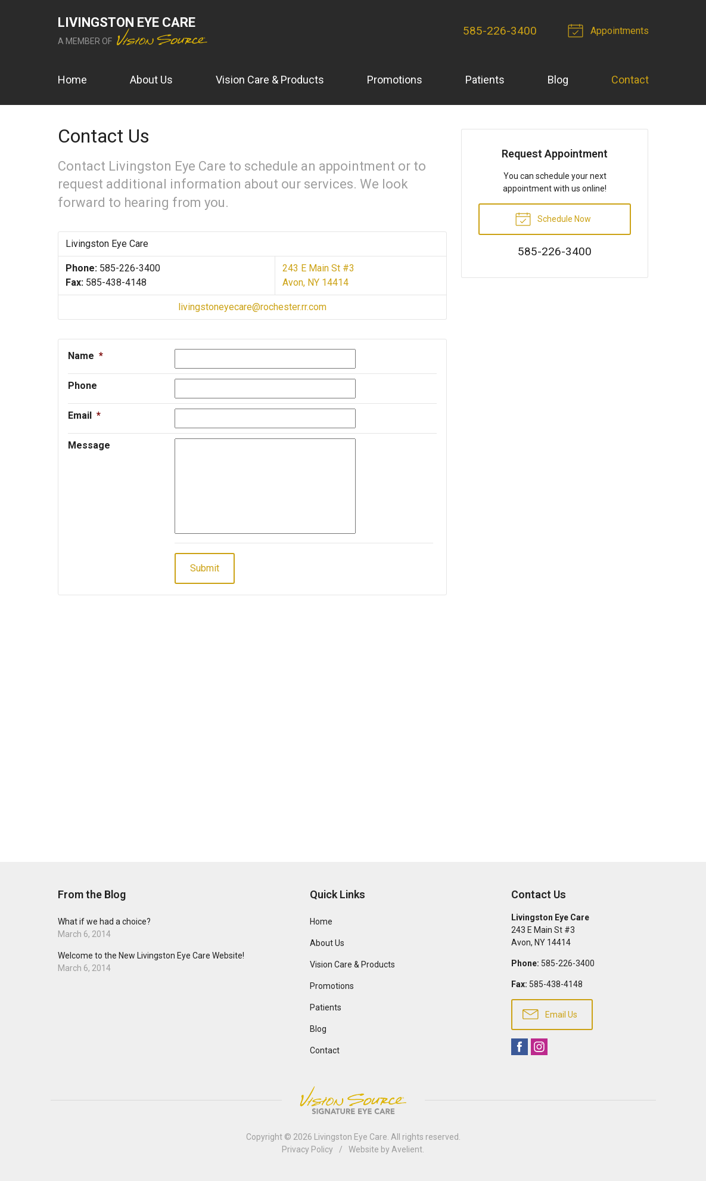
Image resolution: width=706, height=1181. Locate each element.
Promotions (394, 79)
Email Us (549, 1013)
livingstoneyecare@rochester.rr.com (252, 307)
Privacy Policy (307, 1149)
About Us (151, 79)
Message (89, 445)
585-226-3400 (500, 31)
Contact (630, 79)
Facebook (519, 1046)
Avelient (406, 1149)
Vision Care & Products (270, 79)
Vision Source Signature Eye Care (353, 1100)
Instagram (539, 1046)
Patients (485, 79)
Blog (558, 79)
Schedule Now (553, 218)
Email (84, 415)
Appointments (610, 29)
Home (72, 79)
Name (85, 355)
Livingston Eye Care (350, 1137)
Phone (82, 385)
